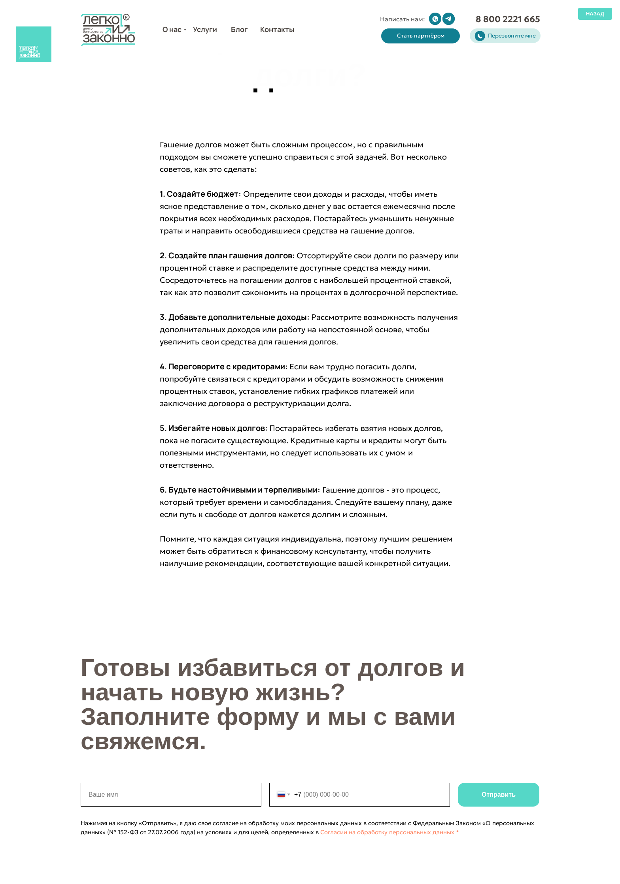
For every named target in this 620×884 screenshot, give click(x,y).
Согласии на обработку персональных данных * (385, 832)
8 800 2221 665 (508, 19)
